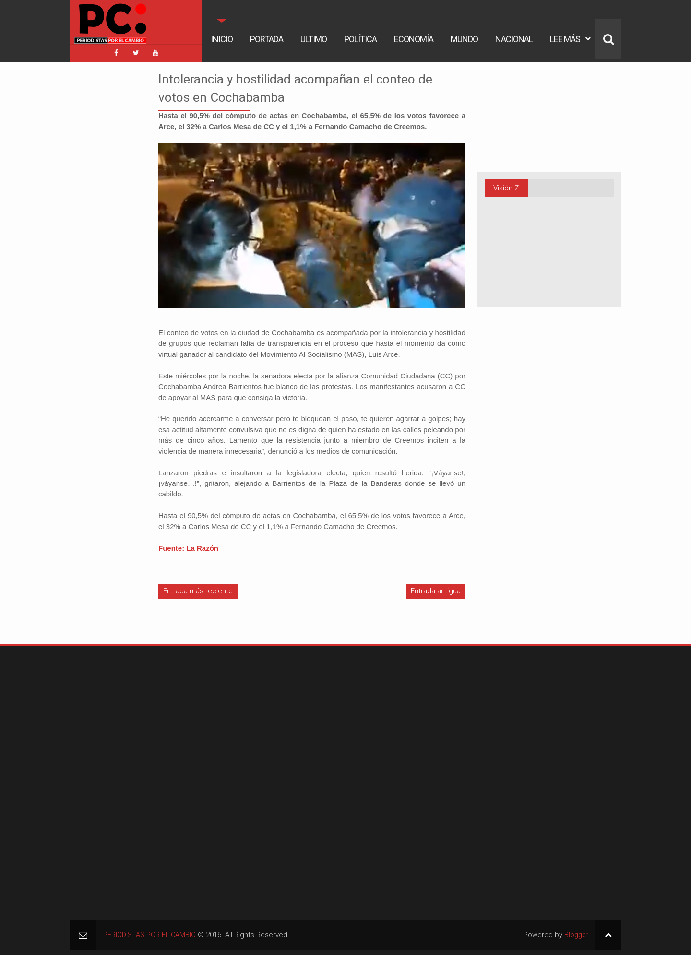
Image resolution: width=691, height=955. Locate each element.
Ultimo (313, 39)
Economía (413, 39)
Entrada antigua (436, 588)
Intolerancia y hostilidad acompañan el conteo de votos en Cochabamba (309, 85)
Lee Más (565, 39)
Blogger (575, 933)
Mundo (464, 39)
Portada (266, 39)
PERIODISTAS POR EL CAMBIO (150, 933)
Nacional (514, 39)
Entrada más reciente (198, 588)
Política (360, 39)
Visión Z (506, 185)
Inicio (222, 39)
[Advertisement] (98, 210)
